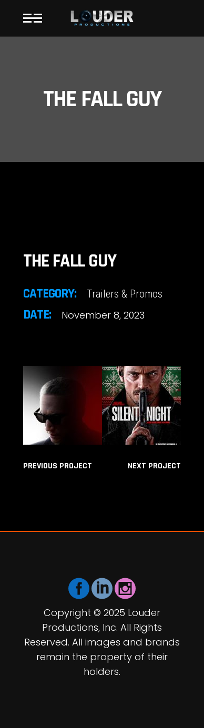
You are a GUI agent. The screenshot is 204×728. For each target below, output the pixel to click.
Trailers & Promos (124, 294)
